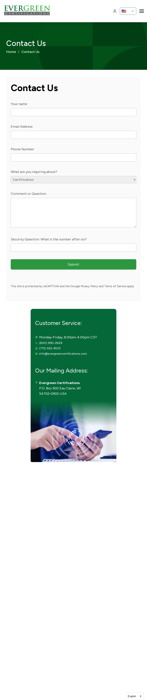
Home (11, 52)
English (132, 696)
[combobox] (135, 696)
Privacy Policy (89, 286)
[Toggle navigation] (141, 11)
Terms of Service (115, 286)
